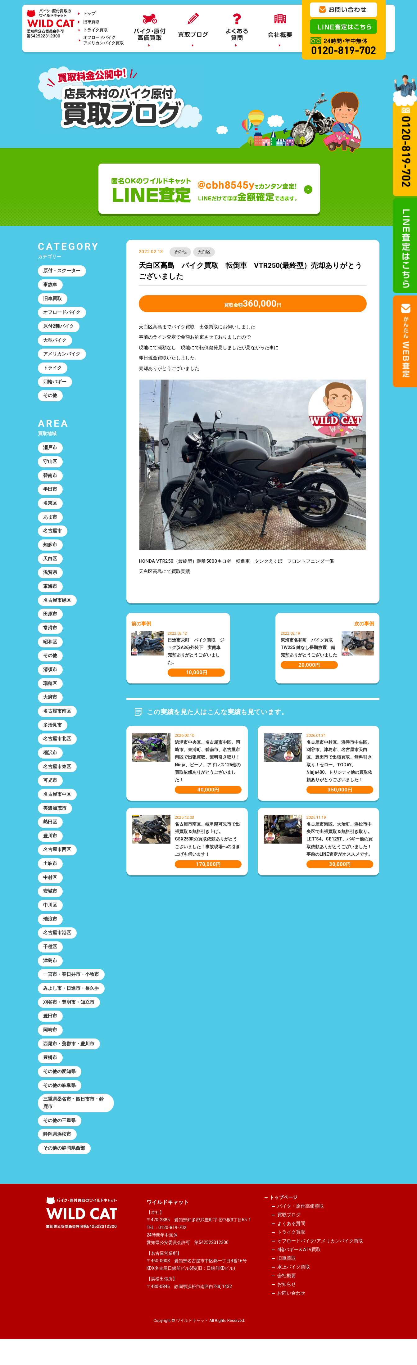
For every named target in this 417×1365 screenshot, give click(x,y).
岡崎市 (50, 1043)
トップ (89, 13)
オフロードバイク (62, 313)
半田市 (50, 493)
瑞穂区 (50, 690)
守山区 (50, 464)
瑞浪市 (50, 930)
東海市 (50, 591)
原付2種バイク (58, 327)
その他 (180, 252)
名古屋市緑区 (57, 606)
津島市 (50, 972)
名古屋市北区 (57, 747)
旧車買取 (91, 22)
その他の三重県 (59, 1135)
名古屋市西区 (57, 860)
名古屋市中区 (57, 803)
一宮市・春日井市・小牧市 (71, 987)
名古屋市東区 (57, 775)
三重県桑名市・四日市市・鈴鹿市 (73, 1117)
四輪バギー (55, 384)
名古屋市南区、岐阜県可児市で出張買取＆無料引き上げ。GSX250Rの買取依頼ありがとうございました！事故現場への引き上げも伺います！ (207, 839)
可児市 (50, 789)
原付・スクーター (62, 271)
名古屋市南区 (57, 719)
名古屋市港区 (57, 944)
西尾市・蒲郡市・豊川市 (69, 1057)
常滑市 (50, 634)
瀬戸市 (50, 450)
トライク (52, 370)
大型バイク (55, 342)
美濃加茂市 (55, 817)
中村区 (50, 888)
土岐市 (50, 874)
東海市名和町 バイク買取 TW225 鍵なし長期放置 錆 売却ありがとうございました (310, 647)
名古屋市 (52, 535)
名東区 (50, 507)
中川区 (50, 916)
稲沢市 (50, 761)
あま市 (50, 521)
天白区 (204, 252)
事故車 (50, 285)
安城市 (50, 902)
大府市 (50, 704)
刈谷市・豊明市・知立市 (69, 1015)
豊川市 (50, 846)
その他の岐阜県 (59, 1099)
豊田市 (50, 1029)
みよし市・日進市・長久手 (71, 1001)
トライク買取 (95, 30)
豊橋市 (50, 1071)
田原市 (50, 620)
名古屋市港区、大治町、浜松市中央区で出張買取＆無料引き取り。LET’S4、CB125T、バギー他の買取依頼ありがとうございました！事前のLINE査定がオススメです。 (339, 839)
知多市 (50, 549)
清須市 (50, 676)
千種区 (50, 959)
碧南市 (50, 479)
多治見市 (52, 733)
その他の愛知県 (59, 1085)
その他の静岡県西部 (64, 1163)
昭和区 (50, 648)
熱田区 (50, 831)
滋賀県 (50, 577)
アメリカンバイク (62, 355)
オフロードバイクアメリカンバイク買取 (103, 40)
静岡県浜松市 (57, 1149)
